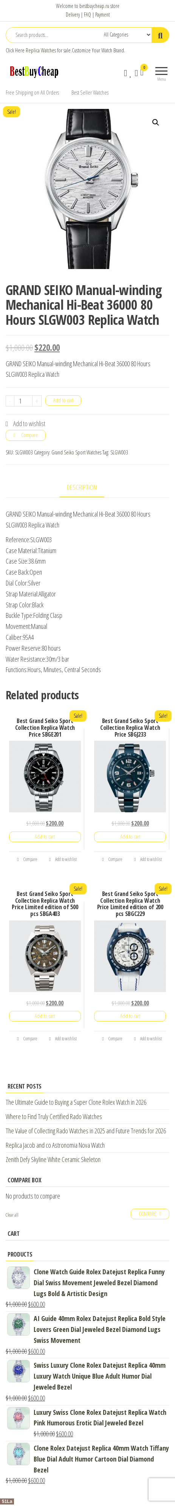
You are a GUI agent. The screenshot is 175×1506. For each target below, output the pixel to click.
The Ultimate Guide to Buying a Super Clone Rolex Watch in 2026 (76, 1102)
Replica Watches (41, 50)
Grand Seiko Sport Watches (76, 452)
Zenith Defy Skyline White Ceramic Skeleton (53, 1159)
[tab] (87, 487)
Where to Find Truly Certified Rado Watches (54, 1116)
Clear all (12, 1215)
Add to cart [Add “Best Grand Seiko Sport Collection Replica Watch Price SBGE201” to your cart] (45, 836)
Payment (102, 14)
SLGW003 (119, 452)
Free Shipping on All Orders (32, 92)
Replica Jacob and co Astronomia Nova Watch (55, 1145)
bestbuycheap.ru (94, 5)
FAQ (87, 14)
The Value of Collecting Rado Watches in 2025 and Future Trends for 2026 (86, 1130)
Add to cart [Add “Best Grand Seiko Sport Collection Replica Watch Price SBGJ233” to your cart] (130, 836)
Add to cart (63, 400)
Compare (29, 435)
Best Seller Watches (89, 92)
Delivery (73, 14)
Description (82, 487)
